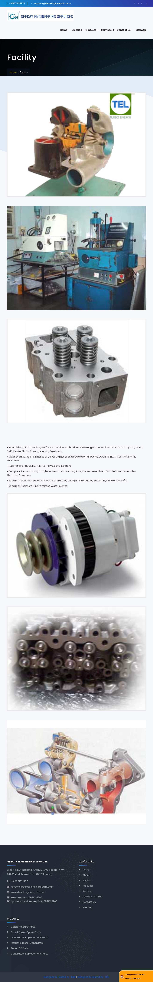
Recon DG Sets (19, 948)
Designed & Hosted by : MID (60, 977)
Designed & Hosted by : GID (93, 977)
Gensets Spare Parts (23, 927)
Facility (86, 880)
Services (106, 30)
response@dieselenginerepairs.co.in (52, 3)
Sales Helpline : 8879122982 (24, 897)
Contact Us (124, 30)
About (76, 30)
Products (90, 30)
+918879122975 (17, 3)
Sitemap (141, 30)
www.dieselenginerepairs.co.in (26, 892)
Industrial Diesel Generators (27, 943)
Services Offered (92, 896)
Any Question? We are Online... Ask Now (134, 977)
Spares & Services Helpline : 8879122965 (32, 901)
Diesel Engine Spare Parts (26, 932)
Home (63, 30)
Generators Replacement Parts (29, 937)
